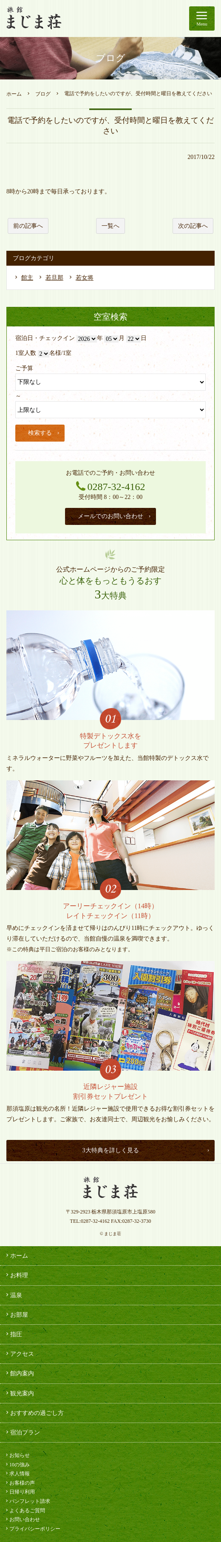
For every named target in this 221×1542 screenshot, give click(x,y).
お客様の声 (19, 1483)
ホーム (14, 94)
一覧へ (110, 226)
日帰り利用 (19, 1492)
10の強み (17, 1465)
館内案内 (19, 1373)
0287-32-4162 (95, 1221)
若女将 (85, 278)
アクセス (19, 1353)
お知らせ (17, 1455)
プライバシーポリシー (32, 1529)
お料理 (16, 1275)
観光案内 (19, 1393)
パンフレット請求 (27, 1501)
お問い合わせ (22, 1519)
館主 (27, 278)
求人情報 (17, 1474)
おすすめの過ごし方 (34, 1412)
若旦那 (54, 278)
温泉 (13, 1295)
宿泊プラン (22, 1432)
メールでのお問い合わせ (115, 516)
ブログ (43, 94)
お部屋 (16, 1314)
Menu (202, 17)
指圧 (13, 1334)
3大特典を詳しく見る (146, 1150)
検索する (44, 433)
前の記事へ (28, 226)
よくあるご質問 (24, 1511)
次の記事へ (193, 226)
